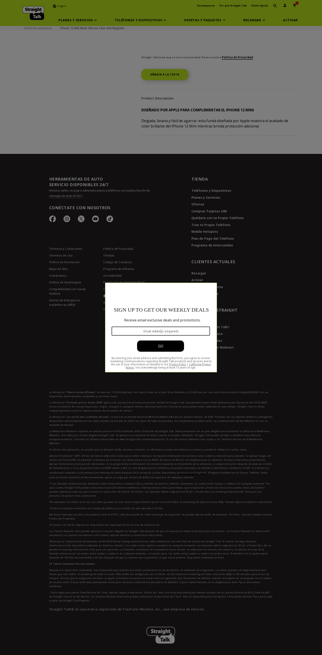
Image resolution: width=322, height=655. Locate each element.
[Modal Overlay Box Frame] (161, 327)
